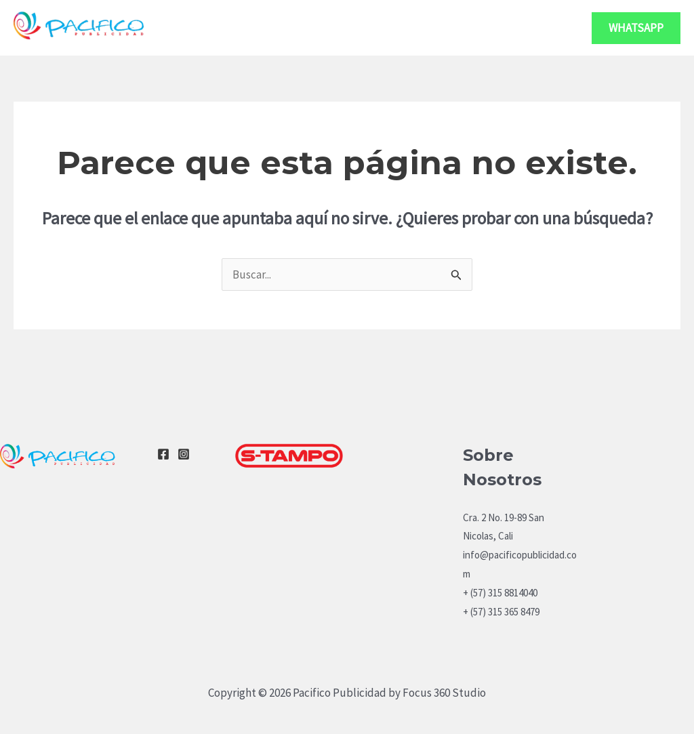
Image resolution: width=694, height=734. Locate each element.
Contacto (537, 27)
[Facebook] (163, 454)
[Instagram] (184, 454)
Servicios (449, 28)
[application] (479, 28)
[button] (636, 28)
